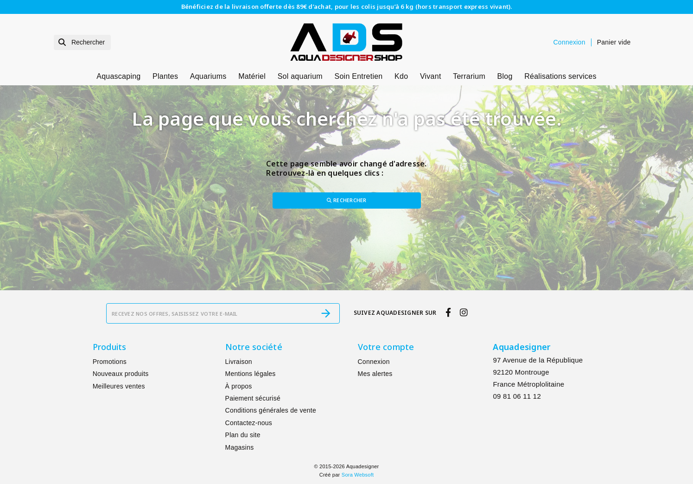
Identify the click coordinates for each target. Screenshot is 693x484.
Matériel (252, 76)
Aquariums (208, 76)
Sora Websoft (358, 475)
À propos (238, 386)
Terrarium (469, 76)
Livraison (238, 362)
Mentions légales (250, 374)
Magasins (239, 447)
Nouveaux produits (121, 374)
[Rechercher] (82, 42)
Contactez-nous (249, 423)
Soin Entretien (359, 76)
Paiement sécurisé (252, 398)
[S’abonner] (325, 314)
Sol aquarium (300, 76)
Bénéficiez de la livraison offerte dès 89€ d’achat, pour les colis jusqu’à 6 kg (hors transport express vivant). (346, 6)
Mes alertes (375, 374)
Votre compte (386, 347)
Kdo (401, 76)
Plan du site (243, 435)
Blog (505, 76)
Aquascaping (118, 76)
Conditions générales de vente (270, 410)
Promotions (110, 362)
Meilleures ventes (119, 386)
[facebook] (448, 313)
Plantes (165, 76)
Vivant (430, 76)
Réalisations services (560, 76)
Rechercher (347, 200)
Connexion (374, 362)
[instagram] (464, 313)
